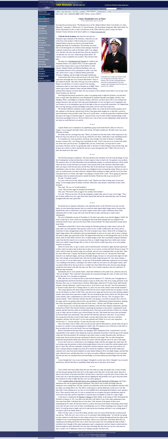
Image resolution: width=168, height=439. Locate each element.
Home (58, 11)
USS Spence (42, 50)
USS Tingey (42, 62)
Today (110, 11)
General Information (45, 14)
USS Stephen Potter (44, 52)
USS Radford (42, 43)
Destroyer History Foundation (98, 434)
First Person (91, 11)
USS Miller (42, 28)
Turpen (87, 14)
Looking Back (101, 11)
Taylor (116, 217)
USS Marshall (42, 26)
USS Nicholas (42, 35)
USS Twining (42, 64)
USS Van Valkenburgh (45, 66)
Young (92, 14)
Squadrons (42, 73)
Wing (57, 14)
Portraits (41, 69)
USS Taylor (42, 57)
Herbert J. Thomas (85, 397)
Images (82, 11)
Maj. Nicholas (66, 11)
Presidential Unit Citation (77, 61)
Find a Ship (42, 16)
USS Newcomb (43, 33)
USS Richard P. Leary (44, 45)
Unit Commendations (45, 81)
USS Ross (41, 47)
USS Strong (42, 54)
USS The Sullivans (44, 59)
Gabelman (71, 14)
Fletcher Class (43, 12)
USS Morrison (43, 31)
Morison (96, 328)
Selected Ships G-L (44, 21)
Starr (82, 14)
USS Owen (42, 40)
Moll (66, 14)
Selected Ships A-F (44, 19)
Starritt (98, 14)
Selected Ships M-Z (44, 23)
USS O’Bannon (43, 38)
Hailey (62, 14)
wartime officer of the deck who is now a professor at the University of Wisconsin (90, 381)
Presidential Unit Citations (43, 77)
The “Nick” (75, 11)
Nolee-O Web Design (101, 435)
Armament (42, 71)
